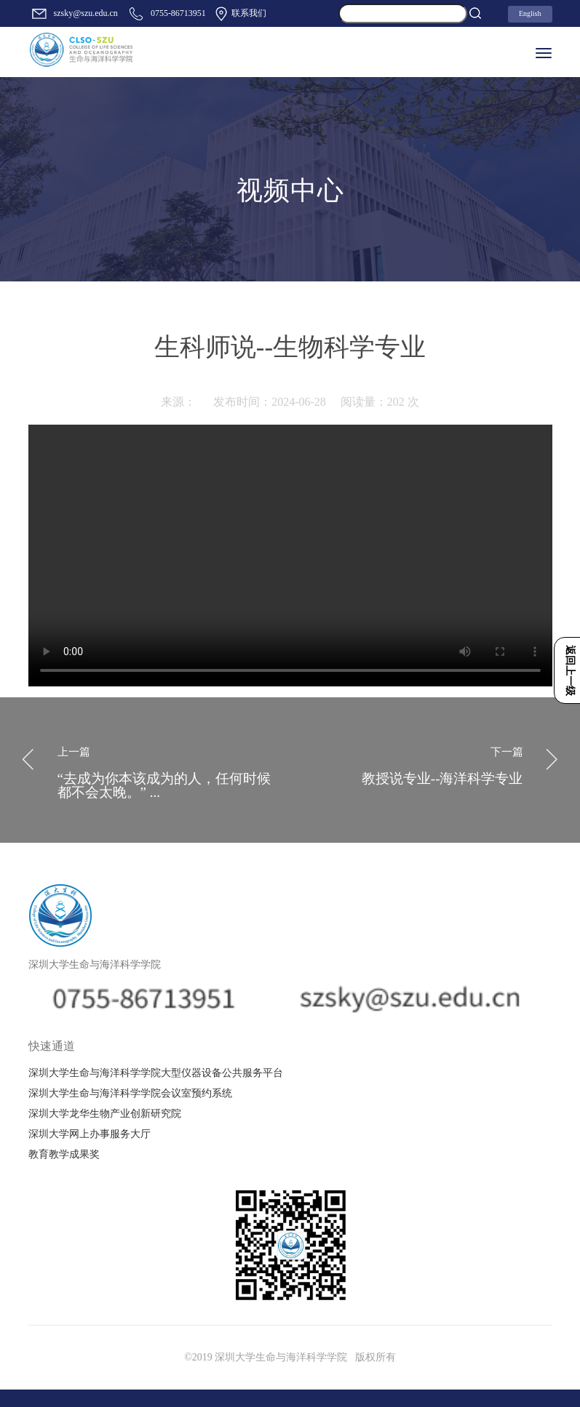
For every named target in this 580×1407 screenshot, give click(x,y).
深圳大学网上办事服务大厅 (89, 1134)
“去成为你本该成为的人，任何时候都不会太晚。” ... (168, 770)
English (530, 13)
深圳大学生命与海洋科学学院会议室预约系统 (130, 1093)
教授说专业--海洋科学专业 (412, 763)
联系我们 (239, 14)
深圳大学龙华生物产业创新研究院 (104, 1113)
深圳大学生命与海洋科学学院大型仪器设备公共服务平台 (155, 1072)
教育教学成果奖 (64, 1154)
